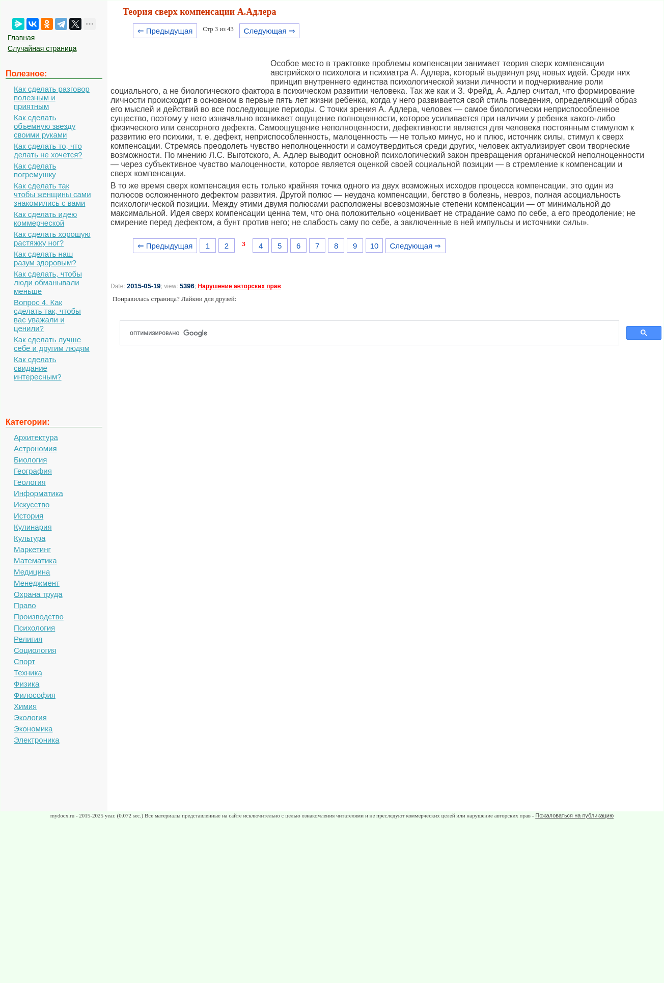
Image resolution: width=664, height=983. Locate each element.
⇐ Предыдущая (165, 30)
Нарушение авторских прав (239, 286)
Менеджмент (37, 583)
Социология (35, 650)
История (28, 515)
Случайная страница (42, 48)
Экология (30, 717)
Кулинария (33, 527)
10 (374, 245)
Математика (35, 560)
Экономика (33, 728)
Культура (29, 538)
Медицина (32, 571)
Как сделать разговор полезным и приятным (52, 98)
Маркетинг (32, 549)
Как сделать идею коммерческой (45, 218)
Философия (35, 695)
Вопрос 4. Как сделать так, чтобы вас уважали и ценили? (47, 315)
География (33, 471)
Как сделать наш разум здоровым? (45, 258)
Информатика (38, 493)
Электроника (37, 739)
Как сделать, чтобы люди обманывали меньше (48, 282)
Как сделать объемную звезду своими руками (44, 126)
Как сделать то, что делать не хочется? (48, 150)
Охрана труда (38, 594)
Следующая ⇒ (269, 30)
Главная (21, 38)
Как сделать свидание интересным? (38, 368)
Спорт (24, 661)
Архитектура (36, 437)
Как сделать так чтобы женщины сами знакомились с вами (52, 194)
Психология (34, 627)
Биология (30, 459)
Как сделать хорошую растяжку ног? (52, 238)
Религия (28, 639)
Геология (30, 482)
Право (25, 605)
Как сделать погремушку (35, 170)
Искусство (31, 504)
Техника (28, 672)
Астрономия (35, 448)
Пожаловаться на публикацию (574, 815)
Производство (39, 616)
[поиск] (373, 333)
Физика (26, 683)
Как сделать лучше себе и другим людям (52, 343)
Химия (25, 706)
